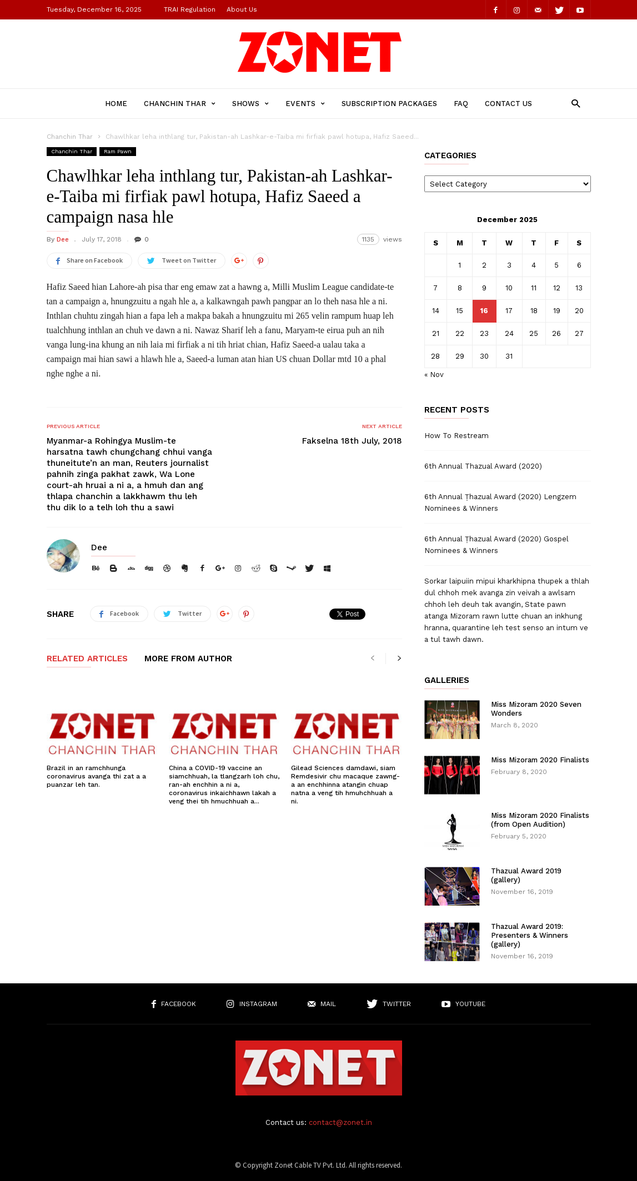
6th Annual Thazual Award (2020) (483, 466)
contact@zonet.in (340, 1122)
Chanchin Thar (179, 103)
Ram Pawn (118, 151)
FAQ (461, 103)
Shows (250, 103)
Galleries (446, 680)
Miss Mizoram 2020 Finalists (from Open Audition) (540, 819)
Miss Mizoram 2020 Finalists (540, 760)
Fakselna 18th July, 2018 (352, 441)
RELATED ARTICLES (87, 659)
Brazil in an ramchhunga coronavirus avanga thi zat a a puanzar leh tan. (96, 776)
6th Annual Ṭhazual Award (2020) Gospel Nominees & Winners (496, 545)
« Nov (434, 374)
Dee (63, 239)
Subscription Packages (389, 103)
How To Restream (456, 435)
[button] (573, 103)
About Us (242, 9)
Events (305, 103)
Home (116, 103)
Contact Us (508, 103)
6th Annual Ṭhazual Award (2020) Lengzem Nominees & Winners (500, 502)
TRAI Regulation (189, 9)
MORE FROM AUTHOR (188, 659)
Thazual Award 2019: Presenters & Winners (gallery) (529, 935)
